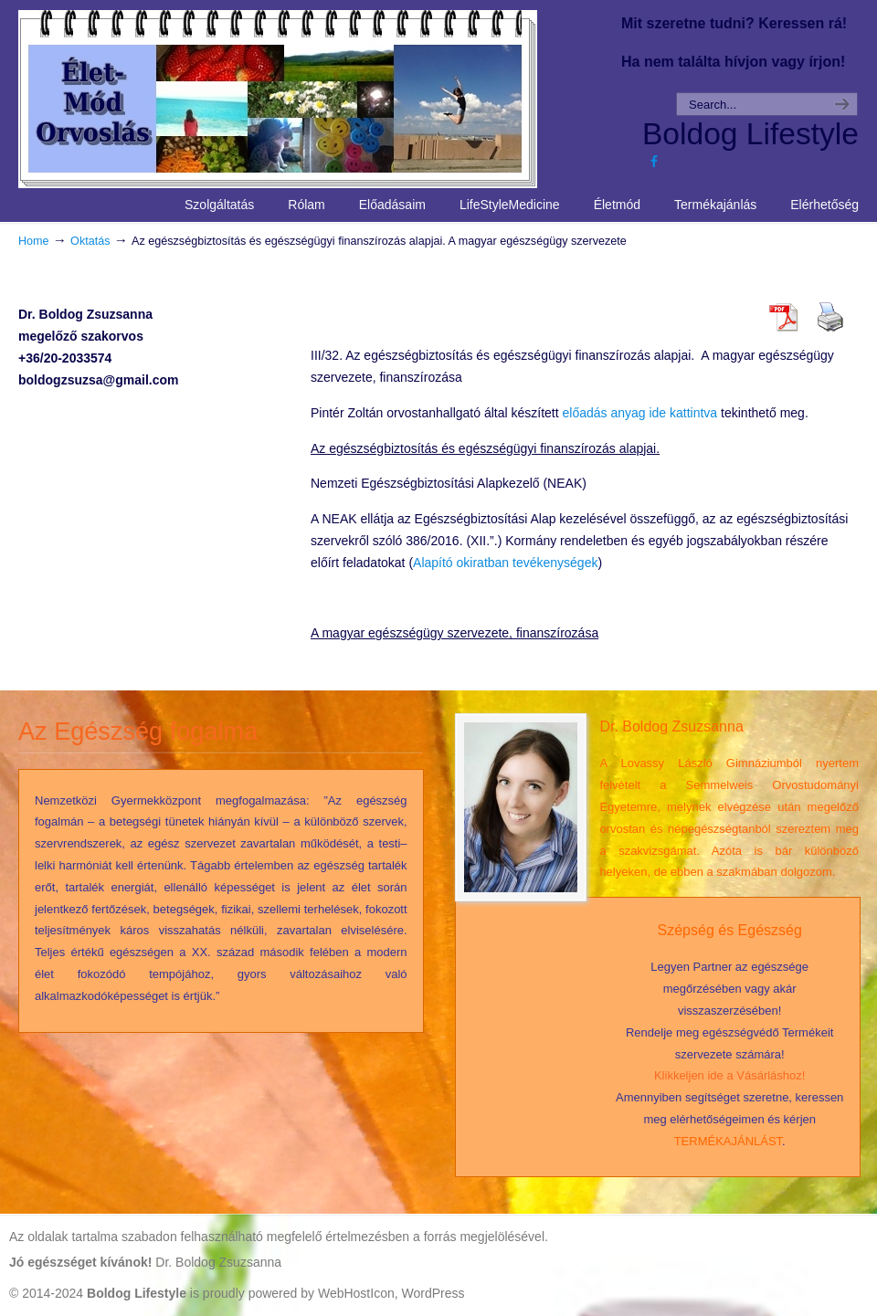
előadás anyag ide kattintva (639, 412)
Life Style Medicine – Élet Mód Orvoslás (311, 96)
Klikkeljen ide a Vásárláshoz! (729, 1075)
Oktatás (90, 241)
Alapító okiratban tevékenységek (505, 562)
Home (33, 241)
